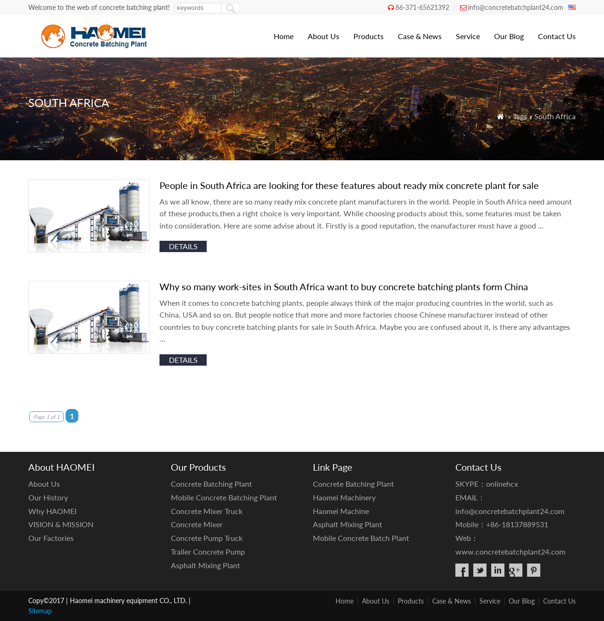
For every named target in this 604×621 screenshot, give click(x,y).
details (183, 246)
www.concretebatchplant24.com (510, 551)
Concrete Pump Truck (207, 537)
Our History (48, 497)
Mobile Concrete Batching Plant (224, 497)
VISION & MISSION (60, 524)
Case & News (420, 36)
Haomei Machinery (344, 497)
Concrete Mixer (197, 524)
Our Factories (51, 537)
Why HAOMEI (52, 511)
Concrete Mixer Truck (207, 511)
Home (284, 36)
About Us (323, 36)
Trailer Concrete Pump (208, 551)
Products (368, 36)
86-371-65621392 (422, 7)
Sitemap (40, 611)
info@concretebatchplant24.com (515, 7)
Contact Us (557, 36)
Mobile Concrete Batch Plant (361, 537)
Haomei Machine (341, 511)
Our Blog (509, 36)
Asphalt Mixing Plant (205, 565)
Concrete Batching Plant (211, 483)
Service (468, 36)
